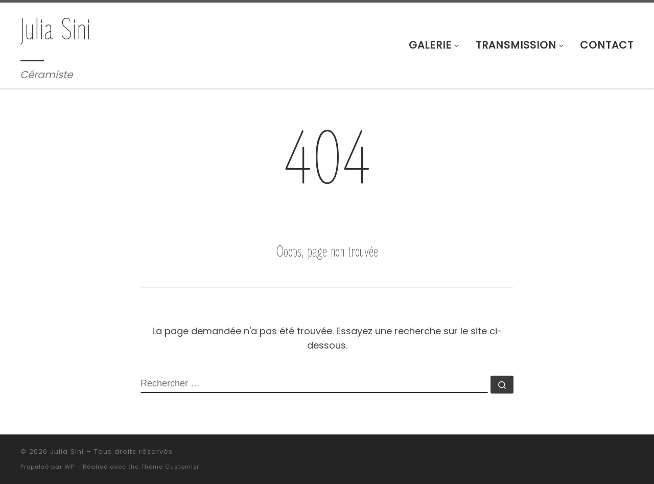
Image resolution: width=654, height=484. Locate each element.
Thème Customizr (170, 467)
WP (69, 467)
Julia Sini (67, 451)
